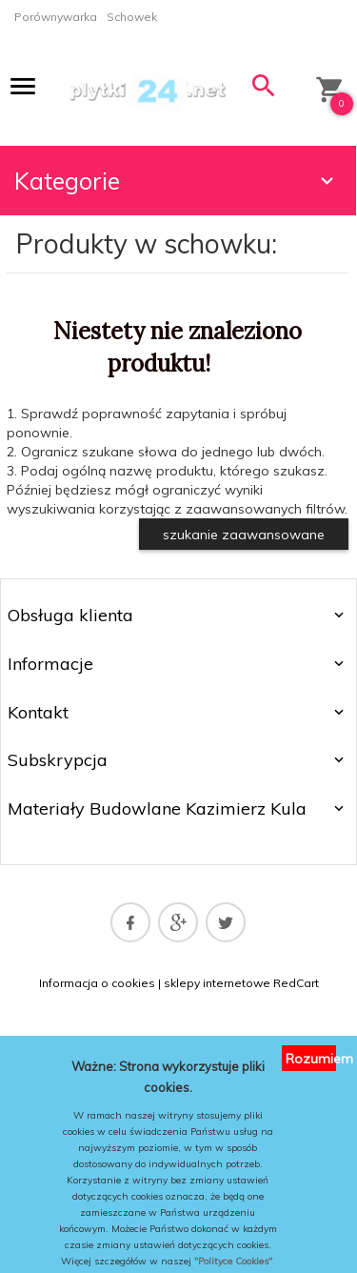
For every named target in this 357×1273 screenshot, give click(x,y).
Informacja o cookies (97, 983)
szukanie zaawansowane (244, 534)
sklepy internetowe (217, 983)
